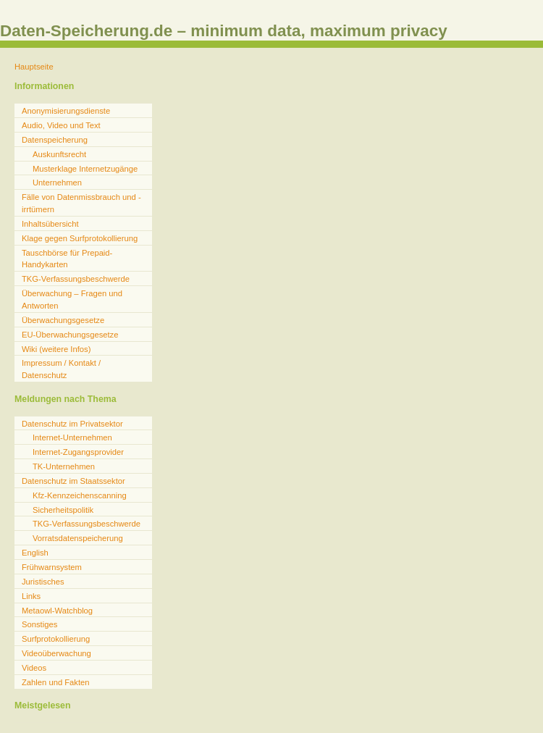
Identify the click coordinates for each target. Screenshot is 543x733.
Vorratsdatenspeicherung (78, 538)
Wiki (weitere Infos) (56, 349)
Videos (34, 667)
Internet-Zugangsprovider (78, 452)
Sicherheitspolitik (63, 510)
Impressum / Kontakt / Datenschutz (61, 369)
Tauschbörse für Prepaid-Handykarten (67, 258)
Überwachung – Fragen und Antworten (72, 299)
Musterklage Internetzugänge (85, 168)
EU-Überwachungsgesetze (70, 334)
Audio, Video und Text (61, 125)
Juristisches (43, 581)
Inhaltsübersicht (50, 223)
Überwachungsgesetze (63, 320)
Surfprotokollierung (56, 638)
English (35, 552)
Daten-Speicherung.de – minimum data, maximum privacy (223, 31)
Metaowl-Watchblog (57, 610)
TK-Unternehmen (64, 466)
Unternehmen (57, 182)
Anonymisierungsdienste (66, 110)
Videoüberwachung (56, 653)
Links (31, 596)
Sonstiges (39, 624)
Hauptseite (34, 66)
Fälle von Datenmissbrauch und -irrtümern (81, 203)
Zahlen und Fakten (56, 682)
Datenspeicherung (55, 139)
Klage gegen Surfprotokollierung (80, 238)
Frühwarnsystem (52, 567)
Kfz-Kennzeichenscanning (80, 495)
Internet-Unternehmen (72, 437)
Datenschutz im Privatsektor (72, 423)
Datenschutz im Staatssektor (73, 481)
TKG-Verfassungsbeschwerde (76, 279)
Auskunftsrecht (59, 154)
